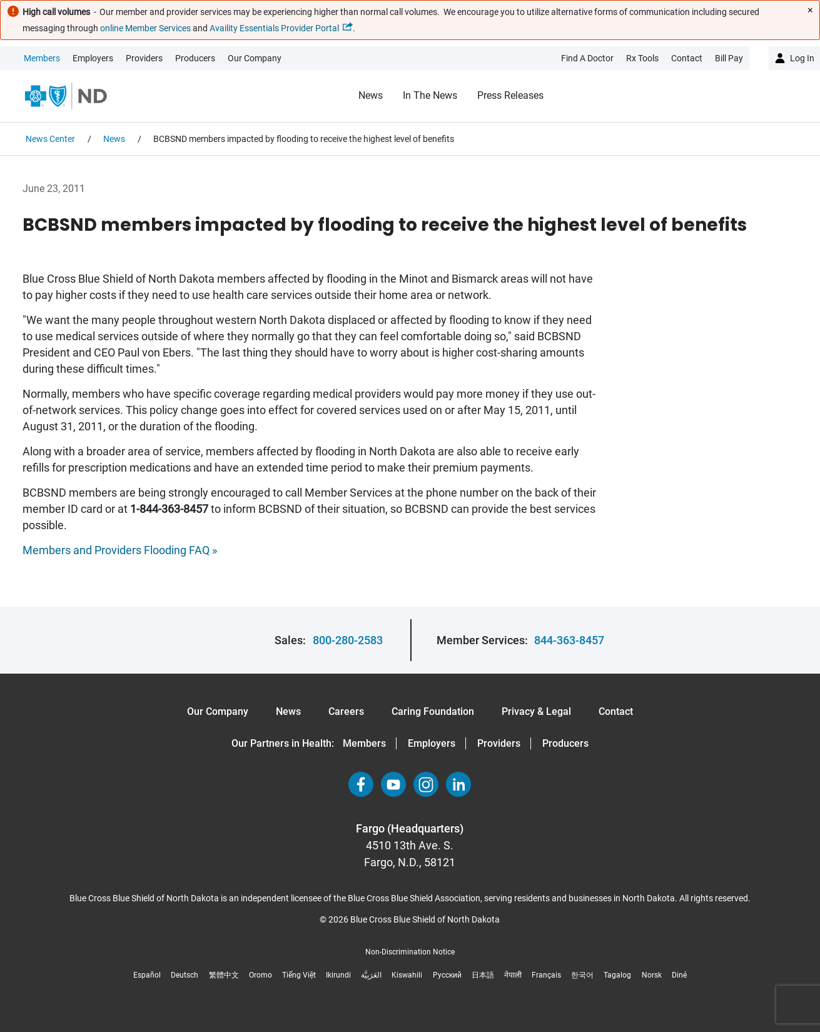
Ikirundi (338, 975)
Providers (144, 58)
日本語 (483, 975)
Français (546, 975)
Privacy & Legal (536, 711)
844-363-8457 (569, 640)
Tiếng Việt (299, 975)
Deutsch (184, 975)
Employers (93, 58)
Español (147, 975)
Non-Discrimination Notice (410, 952)
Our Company (254, 58)
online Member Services (145, 28)
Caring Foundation (433, 711)
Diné (679, 975)
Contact (616, 711)
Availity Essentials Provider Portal (274, 28)
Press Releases (510, 95)
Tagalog (617, 975)
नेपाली (513, 975)
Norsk (652, 975)
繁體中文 (224, 975)
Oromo (260, 975)
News (370, 95)
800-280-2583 (348, 640)
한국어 (582, 975)
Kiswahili (407, 975)
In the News (430, 95)
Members (42, 58)
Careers (346, 711)
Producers (195, 58)
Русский (447, 975)
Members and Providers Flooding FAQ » (120, 550)
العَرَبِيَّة (371, 975)
